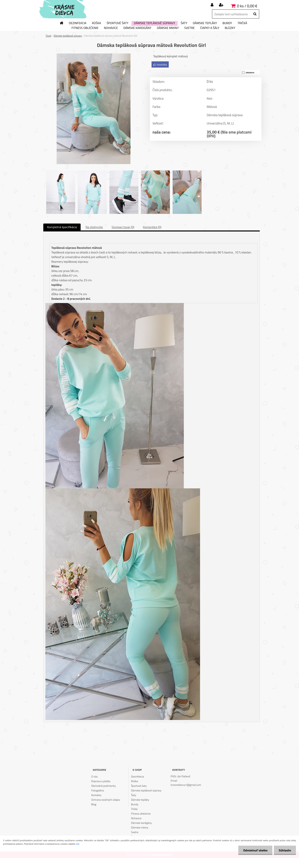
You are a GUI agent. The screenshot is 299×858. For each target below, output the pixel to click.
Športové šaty (117, 23)
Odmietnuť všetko (255, 850)
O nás (94, 776)
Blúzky (230, 28)
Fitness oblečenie (85, 28)
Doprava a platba (100, 781)
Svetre (189, 28)
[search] (254, 14)
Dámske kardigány (137, 28)
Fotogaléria (97, 790)
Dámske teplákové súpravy (154, 23)
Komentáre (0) (152, 227)
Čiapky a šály (209, 28)
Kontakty (96, 795)
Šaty (184, 23)
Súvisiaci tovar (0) (123, 227)
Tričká (242, 23)
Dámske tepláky (205, 23)
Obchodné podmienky (103, 786)
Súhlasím (285, 850)
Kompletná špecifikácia (62, 227)
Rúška (96, 23)
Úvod (48, 36)
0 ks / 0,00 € (247, 6)
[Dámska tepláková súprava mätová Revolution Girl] (93, 55)
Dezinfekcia (77, 23)
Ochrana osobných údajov (105, 800)
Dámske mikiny (168, 28)
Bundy (227, 23)
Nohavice (111, 28)
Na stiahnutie (94, 227)
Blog (93, 804)
